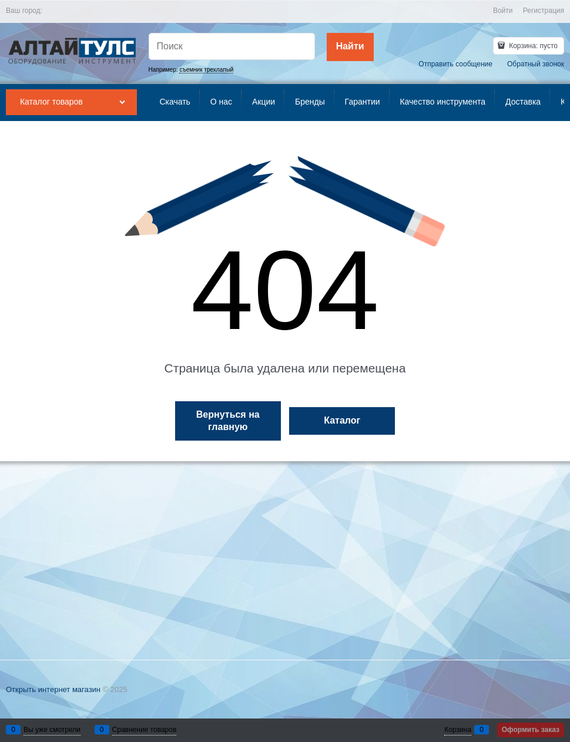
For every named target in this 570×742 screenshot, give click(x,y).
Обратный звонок (535, 64)
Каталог (342, 420)
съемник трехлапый (206, 69)
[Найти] (350, 47)
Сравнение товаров (144, 729)
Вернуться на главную (228, 420)
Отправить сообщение (455, 64)
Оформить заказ (530, 730)
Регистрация (543, 10)
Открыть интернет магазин (53, 689)
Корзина (457, 729)
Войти (503, 10)
